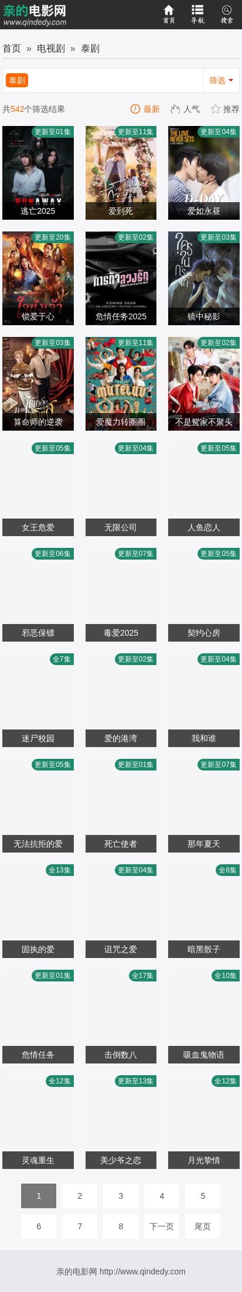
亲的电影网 (76, 1271)
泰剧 (90, 48)
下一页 (161, 1226)
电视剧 (51, 48)
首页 (11, 48)
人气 (186, 109)
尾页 (203, 1226)
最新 (146, 109)
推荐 (226, 109)
